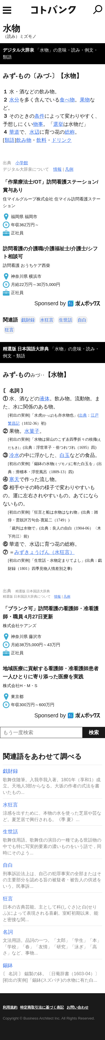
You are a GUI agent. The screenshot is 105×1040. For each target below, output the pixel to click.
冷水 (14, 455)
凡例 (69, 169)
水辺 (34, 132)
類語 (9, 140)
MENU (7, 10)
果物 (85, 100)
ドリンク (62, 140)
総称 (70, 132)
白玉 (65, 455)
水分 (14, 100)
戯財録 (28, 320)
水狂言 (46, 320)
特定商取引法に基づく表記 (42, 1007)
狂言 (9, 329)
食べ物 (67, 100)
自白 (82, 320)
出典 (83, 415)
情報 (57, 169)
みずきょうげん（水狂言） (44, 552)
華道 (14, 132)
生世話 (65, 320)
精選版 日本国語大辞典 (26, 348)
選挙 (58, 124)
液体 (44, 398)
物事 (38, 124)
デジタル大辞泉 (18, 50)
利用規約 (10, 1007)
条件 (39, 116)
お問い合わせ (77, 1007)
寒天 (14, 479)
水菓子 (31, 431)
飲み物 (23, 140)
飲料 (41, 140)
